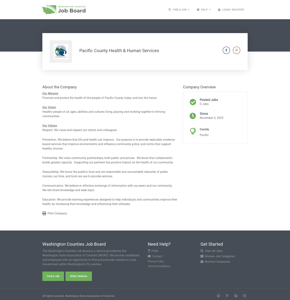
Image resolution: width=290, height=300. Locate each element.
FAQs (153, 251)
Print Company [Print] (54, 214)
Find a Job (53, 276)
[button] (179, 9)
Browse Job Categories (217, 256)
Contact (155, 256)
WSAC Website (78, 276)
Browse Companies (215, 261)
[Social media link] (218, 295)
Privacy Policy (156, 261)
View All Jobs (211, 251)
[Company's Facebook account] (226, 50)
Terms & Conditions (159, 266)
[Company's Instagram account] (236, 50)
